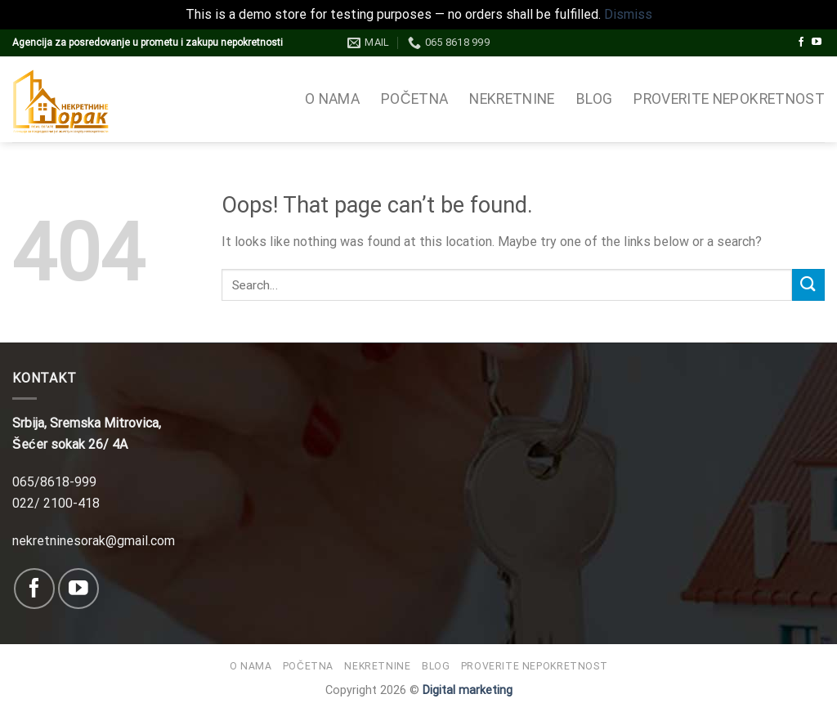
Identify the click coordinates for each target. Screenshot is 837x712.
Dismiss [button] (628, 14)
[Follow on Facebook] (801, 42)
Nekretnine (512, 99)
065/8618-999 (54, 482)
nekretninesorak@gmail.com (93, 541)
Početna (414, 99)
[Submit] (808, 285)
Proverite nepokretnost (729, 99)
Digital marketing (467, 690)
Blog (594, 99)
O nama (332, 99)
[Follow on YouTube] (816, 42)
